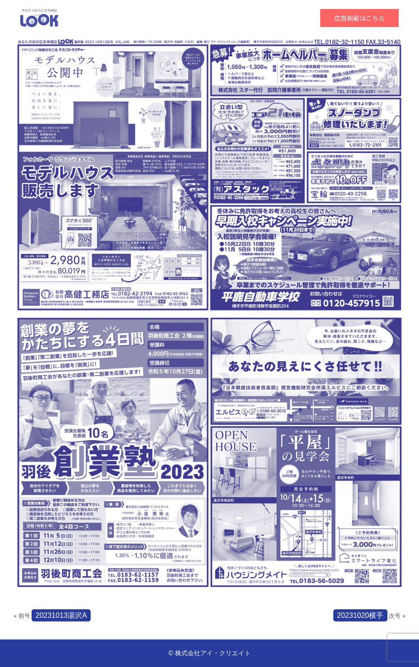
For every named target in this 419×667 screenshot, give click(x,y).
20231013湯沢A (61, 615)
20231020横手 (360, 615)
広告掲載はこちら (359, 18)
